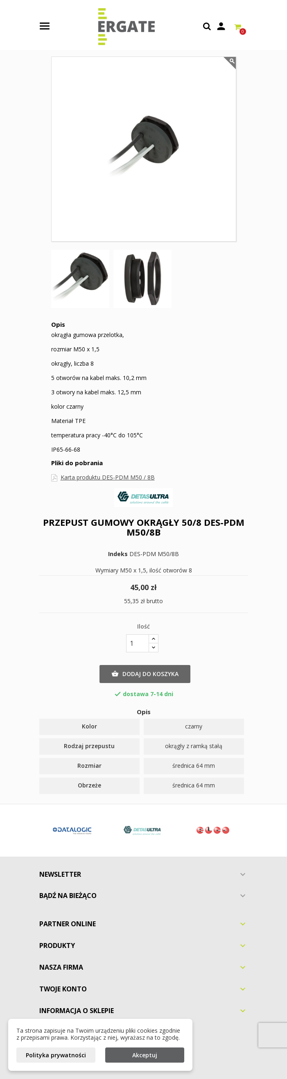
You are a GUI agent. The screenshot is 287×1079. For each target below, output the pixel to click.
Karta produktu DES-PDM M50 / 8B (108, 477)
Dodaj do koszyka (145, 674)
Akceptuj (144, 1055)
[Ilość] (137, 643)
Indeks (118, 554)
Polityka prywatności (56, 1055)
